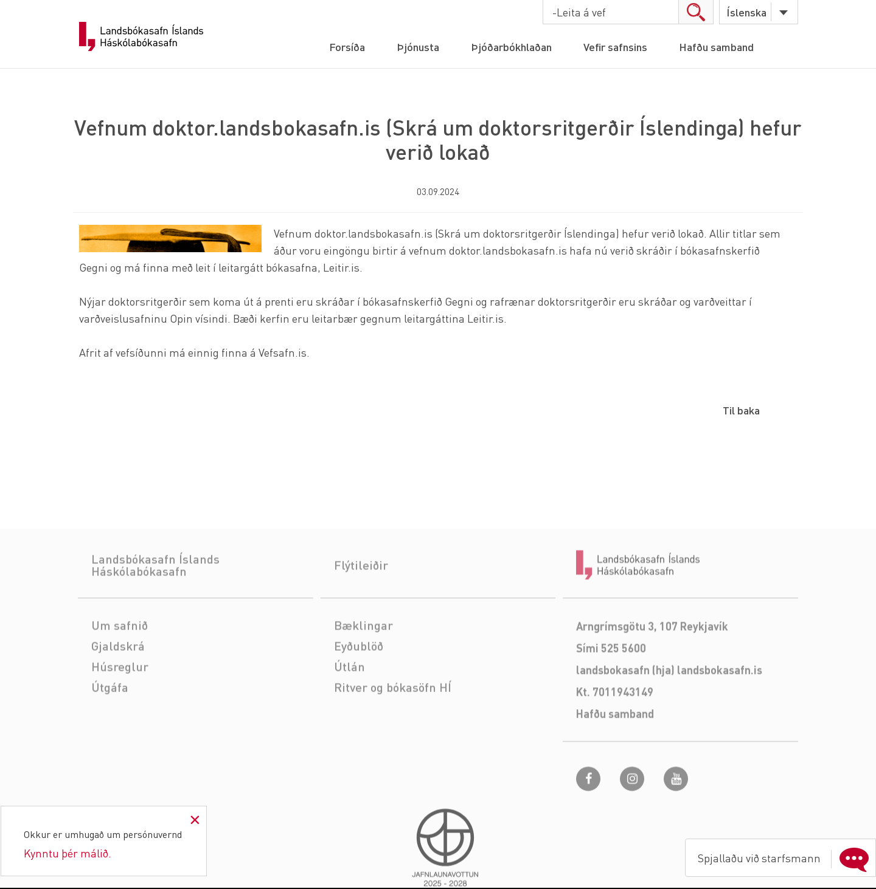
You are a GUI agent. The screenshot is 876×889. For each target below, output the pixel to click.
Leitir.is (341, 267)
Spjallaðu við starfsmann (786, 858)
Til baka (741, 410)
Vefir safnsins (615, 46)
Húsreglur (119, 697)
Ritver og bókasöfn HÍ (392, 718)
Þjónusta (418, 46)
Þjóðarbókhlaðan (511, 46)
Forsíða (347, 46)
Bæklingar (363, 656)
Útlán (349, 697)
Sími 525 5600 (611, 679)
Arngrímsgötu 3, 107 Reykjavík (652, 657)
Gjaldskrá (118, 677)
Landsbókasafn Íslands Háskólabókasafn (141, 36)
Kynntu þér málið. (67, 853)
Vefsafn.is (283, 352)
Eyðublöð (358, 677)
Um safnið (119, 656)
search (695, 12)
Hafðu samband (716, 46)
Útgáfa (109, 718)
